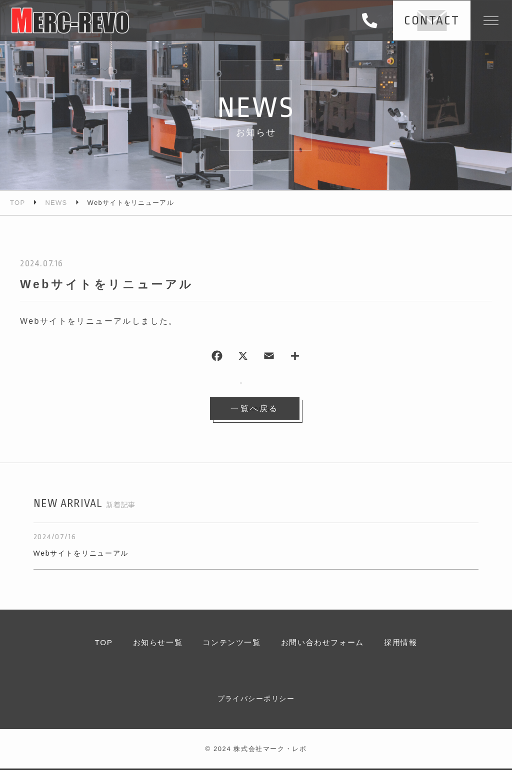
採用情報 (406, 643)
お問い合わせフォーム (325, 643)
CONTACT (428, 20)
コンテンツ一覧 (230, 643)
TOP (97, 643)
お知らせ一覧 (153, 643)
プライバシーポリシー (256, 700)
